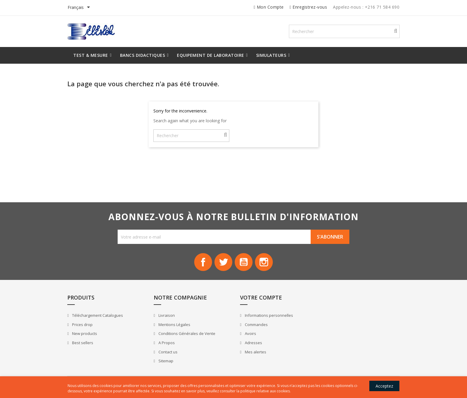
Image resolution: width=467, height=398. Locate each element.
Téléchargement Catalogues (98, 316)
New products (85, 334)
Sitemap (165, 361)
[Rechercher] (344, 31)
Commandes (254, 325)
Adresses (251, 343)
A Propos (165, 343)
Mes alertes (253, 352)
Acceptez (384, 386)
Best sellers (83, 343)
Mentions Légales (173, 325)
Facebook (203, 262)
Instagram (264, 262)
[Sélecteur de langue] (80, 7)
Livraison (165, 316)
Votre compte (259, 297)
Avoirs (248, 334)
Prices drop (83, 325)
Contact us (167, 352)
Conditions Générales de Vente (186, 334)
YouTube (244, 262)
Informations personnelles (266, 316)
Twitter (223, 262)
